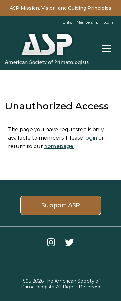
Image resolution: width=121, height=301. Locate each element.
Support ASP (60, 205)
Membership (87, 22)
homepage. (59, 146)
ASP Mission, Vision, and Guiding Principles (60, 8)
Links (67, 22)
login (90, 138)
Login (108, 22)
